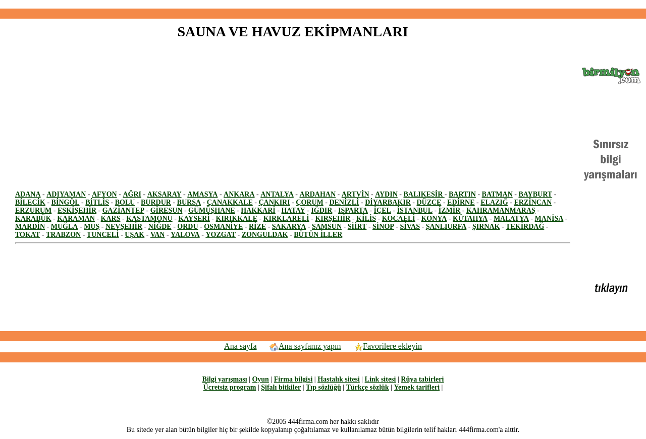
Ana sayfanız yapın (305, 346)
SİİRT (357, 226)
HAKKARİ (258, 210)
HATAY (293, 210)
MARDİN (30, 226)
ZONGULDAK (265, 234)
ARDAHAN (318, 194)
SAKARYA (289, 226)
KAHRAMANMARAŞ (500, 210)
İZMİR (450, 210)
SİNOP (383, 226)
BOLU (125, 202)
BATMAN (497, 194)
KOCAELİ (398, 218)
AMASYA (202, 194)
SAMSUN (327, 226)
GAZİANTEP (123, 210)
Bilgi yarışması (224, 379)
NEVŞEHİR (123, 226)
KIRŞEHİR (332, 218)
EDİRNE (460, 202)
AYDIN (386, 194)
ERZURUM (33, 210)
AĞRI (132, 194)
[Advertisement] (323, 4)
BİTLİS (97, 202)
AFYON (104, 194)
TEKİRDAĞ (525, 226)
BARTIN (462, 194)
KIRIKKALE (236, 218)
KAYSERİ (194, 218)
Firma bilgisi (293, 379)
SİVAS (410, 226)
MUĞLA (64, 226)
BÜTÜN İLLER (318, 234)
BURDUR (156, 202)
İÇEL (382, 210)
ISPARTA (353, 210)
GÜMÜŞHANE (211, 210)
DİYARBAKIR (388, 202)
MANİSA (549, 218)
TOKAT (27, 234)
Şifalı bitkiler (281, 387)
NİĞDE (160, 226)
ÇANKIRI (274, 202)
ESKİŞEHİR (77, 210)
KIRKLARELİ (286, 218)
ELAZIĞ (494, 202)
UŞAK (134, 234)
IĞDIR (321, 210)
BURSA (189, 202)
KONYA (434, 218)
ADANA (28, 194)
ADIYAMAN (66, 194)
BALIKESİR (423, 194)
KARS (111, 218)
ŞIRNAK (486, 226)
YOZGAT (220, 234)
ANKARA (239, 194)
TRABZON (63, 234)
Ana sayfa (240, 346)
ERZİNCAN (533, 202)
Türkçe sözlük (367, 387)
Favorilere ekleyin (387, 346)
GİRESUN (166, 210)
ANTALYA (277, 194)
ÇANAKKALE (230, 202)
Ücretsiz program (229, 387)
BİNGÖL (65, 202)
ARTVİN (355, 194)
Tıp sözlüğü (323, 387)
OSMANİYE (223, 226)
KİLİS (366, 218)
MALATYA (511, 218)
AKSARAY (164, 194)
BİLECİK (30, 202)
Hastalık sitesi (338, 379)
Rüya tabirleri (422, 379)
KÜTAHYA (470, 218)
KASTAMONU (149, 218)
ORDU (187, 226)
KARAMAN (76, 218)
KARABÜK (33, 218)
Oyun (260, 379)
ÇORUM (309, 202)
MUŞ (91, 226)
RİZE (257, 226)
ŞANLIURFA (446, 226)
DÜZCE (428, 202)
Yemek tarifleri (417, 387)
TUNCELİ (103, 234)
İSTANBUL (415, 210)
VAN (157, 234)
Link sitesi (380, 379)
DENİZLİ (344, 202)
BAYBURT (535, 194)
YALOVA (185, 234)
